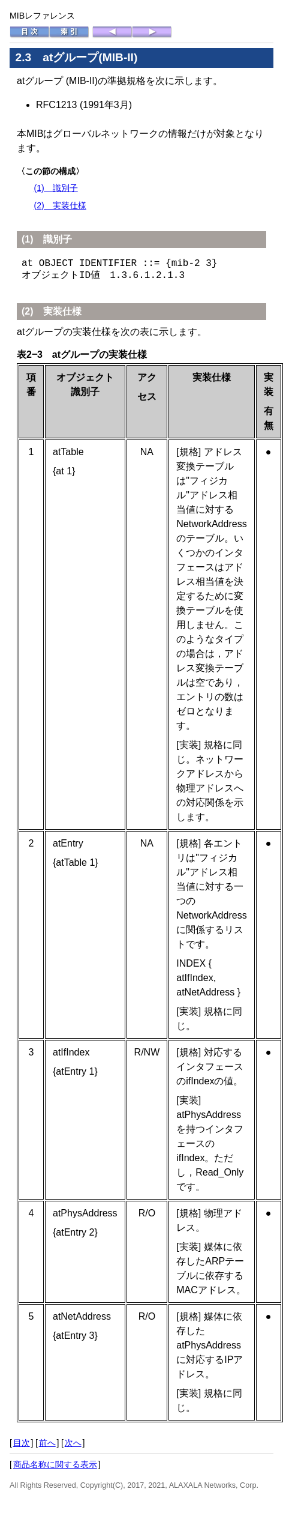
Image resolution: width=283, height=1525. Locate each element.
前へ (47, 1443)
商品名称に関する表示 (55, 1464)
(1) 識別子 (55, 188)
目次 (21, 1443)
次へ (73, 1443)
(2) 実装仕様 (60, 205)
